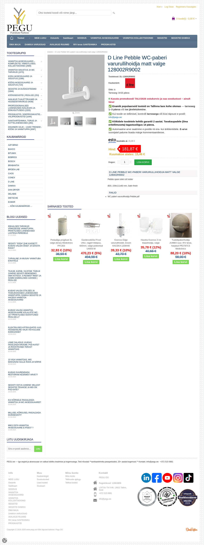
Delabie (12, 194)
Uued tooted (42, 483)
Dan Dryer (14, 190)
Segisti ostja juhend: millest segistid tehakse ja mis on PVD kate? (24, 388)
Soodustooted (43, 479)
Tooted (20, 38)
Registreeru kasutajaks (186, 7)
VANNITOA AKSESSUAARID (105, 38)
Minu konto (70, 476)
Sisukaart (41, 486)
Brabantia (13, 165)
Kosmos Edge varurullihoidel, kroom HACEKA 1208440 (121, 243)
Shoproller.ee (191, 529)
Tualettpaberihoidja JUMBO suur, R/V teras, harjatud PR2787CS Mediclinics (180, 244)
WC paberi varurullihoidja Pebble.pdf (124, 196)
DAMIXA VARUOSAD (35, 44)
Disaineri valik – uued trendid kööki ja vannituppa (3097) (24, 128)
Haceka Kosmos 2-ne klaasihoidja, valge (151, 241)
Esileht (50, 52)
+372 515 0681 (105, 493)
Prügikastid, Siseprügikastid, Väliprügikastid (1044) (24, 115)
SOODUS (81, 38)
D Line (11, 182)
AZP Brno (13, 145)
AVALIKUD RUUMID (59, 44)
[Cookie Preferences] (4, 540)
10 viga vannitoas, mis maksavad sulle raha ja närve (24, 362)
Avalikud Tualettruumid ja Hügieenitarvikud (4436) (22, 100)
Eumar (11, 202)
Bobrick (12, 157)
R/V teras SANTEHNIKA (85, 44)
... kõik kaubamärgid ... (20, 206)
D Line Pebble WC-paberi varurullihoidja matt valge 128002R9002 (81, 52)
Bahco (11, 149)
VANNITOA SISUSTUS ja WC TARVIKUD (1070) (21, 71)
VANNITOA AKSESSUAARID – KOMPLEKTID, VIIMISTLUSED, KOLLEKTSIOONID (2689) (22, 63)
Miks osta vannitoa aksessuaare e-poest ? (24, 427)
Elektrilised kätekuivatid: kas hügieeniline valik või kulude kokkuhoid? (24, 330)
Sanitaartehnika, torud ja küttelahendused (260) (22, 122)
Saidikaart (68, 38)
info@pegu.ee (115, 117)
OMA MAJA (15, 44)
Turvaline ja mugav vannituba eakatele (24, 260)
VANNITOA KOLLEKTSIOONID (138, 38)
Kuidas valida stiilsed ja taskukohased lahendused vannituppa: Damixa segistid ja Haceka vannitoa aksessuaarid (24, 296)
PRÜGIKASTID (108, 44)
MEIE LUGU (40, 38)
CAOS (11, 173)
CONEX (11, 178)
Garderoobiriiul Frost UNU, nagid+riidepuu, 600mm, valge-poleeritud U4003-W (91, 244)
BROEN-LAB (13, 169)
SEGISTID (162, 38)
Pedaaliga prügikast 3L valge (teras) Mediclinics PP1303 (61, 243)
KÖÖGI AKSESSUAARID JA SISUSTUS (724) (20, 84)
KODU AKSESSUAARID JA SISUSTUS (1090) (20, 77)
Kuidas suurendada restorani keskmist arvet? (24, 374)
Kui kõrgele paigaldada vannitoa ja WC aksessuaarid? (24, 402)
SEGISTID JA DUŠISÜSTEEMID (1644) (22, 90)
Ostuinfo (54, 38)
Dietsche (13, 198)
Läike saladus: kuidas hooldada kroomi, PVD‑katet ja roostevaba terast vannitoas (24, 346)
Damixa (12, 186)
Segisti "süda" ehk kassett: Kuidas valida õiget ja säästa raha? (24, 246)
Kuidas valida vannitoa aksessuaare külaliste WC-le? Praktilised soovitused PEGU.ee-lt (24, 314)
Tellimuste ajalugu (73, 479)
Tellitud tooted (71, 483)
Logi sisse (169, 7)
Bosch (11, 161)
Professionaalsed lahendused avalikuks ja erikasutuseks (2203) (21, 108)
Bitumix (12, 153)
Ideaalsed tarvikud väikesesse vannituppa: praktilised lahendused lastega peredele (24, 230)
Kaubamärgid (43, 476)
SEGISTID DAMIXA (180, 38)
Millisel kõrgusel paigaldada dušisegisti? (24, 415)
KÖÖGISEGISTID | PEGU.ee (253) (23, 95)
